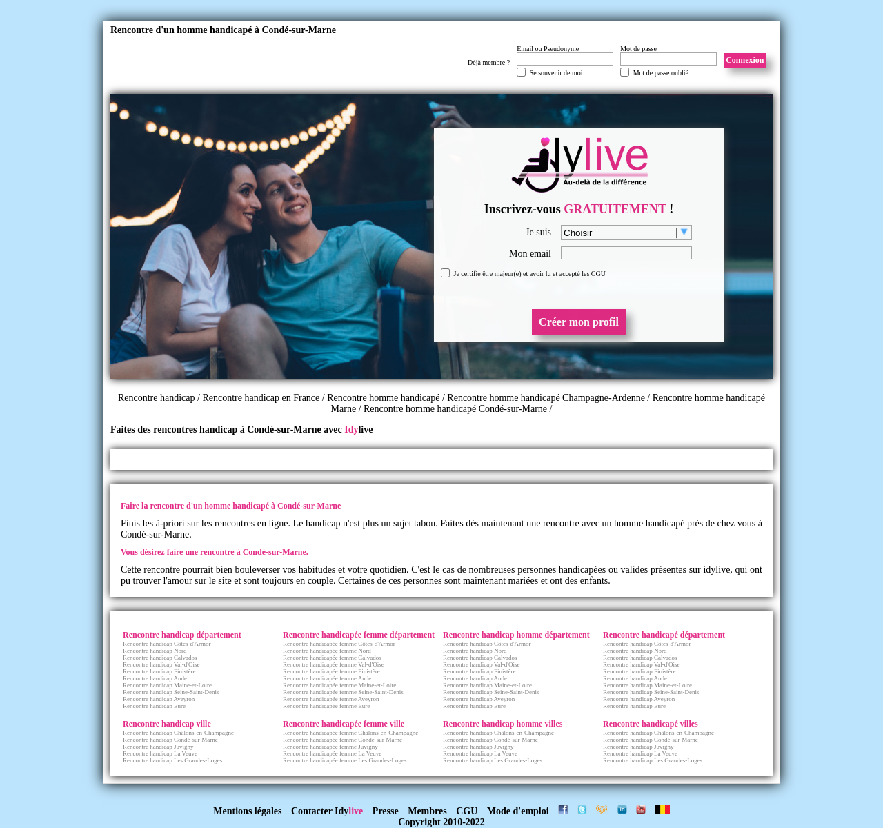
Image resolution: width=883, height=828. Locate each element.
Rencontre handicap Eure (154, 705)
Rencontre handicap (156, 398)
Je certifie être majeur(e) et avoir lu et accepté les (530, 273)
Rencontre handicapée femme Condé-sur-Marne (342, 739)
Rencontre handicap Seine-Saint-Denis (171, 692)
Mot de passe (638, 48)
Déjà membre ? (489, 62)
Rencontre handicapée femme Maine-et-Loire (339, 685)
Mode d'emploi (518, 811)
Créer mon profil (579, 322)
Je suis (538, 232)
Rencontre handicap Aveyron (159, 699)
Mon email (530, 253)
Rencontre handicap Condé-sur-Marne (170, 739)
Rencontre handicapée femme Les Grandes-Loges (344, 760)
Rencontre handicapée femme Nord (327, 650)
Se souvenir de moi (556, 73)
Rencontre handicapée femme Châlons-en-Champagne (350, 732)
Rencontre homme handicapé (383, 398)
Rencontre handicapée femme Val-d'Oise (333, 664)
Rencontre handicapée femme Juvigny (330, 746)
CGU (598, 273)
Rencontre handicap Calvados (160, 657)
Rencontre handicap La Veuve (160, 753)
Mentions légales (247, 811)
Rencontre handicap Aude (155, 678)
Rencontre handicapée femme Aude (327, 678)
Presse (386, 811)
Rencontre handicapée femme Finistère (331, 671)
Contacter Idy (327, 811)
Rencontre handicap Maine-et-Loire (167, 685)
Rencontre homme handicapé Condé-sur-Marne (455, 409)
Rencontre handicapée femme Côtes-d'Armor (339, 643)
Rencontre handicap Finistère (159, 671)
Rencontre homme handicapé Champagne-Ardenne (546, 398)
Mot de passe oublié (660, 73)
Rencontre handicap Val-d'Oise (161, 664)
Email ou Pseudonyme (548, 48)
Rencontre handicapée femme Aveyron (331, 699)
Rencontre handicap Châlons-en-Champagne (178, 732)
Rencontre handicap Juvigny (158, 746)
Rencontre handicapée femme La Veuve (332, 753)
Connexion (745, 60)
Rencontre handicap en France (261, 398)
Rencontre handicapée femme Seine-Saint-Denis (343, 692)
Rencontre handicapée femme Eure (326, 705)
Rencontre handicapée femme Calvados (332, 657)
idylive (716, 569)
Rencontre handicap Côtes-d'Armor (167, 643)
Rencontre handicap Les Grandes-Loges (172, 760)
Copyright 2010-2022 (441, 822)
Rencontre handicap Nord (154, 650)
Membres (427, 811)
